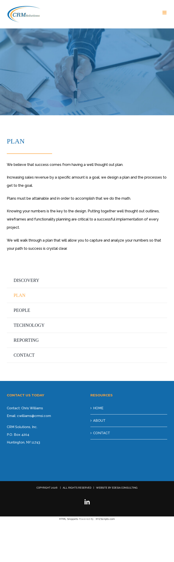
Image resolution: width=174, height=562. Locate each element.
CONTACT (101, 433)
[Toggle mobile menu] (164, 12)
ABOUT (99, 421)
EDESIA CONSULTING (125, 487)
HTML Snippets (68, 519)
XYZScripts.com (105, 519)
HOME (98, 408)
